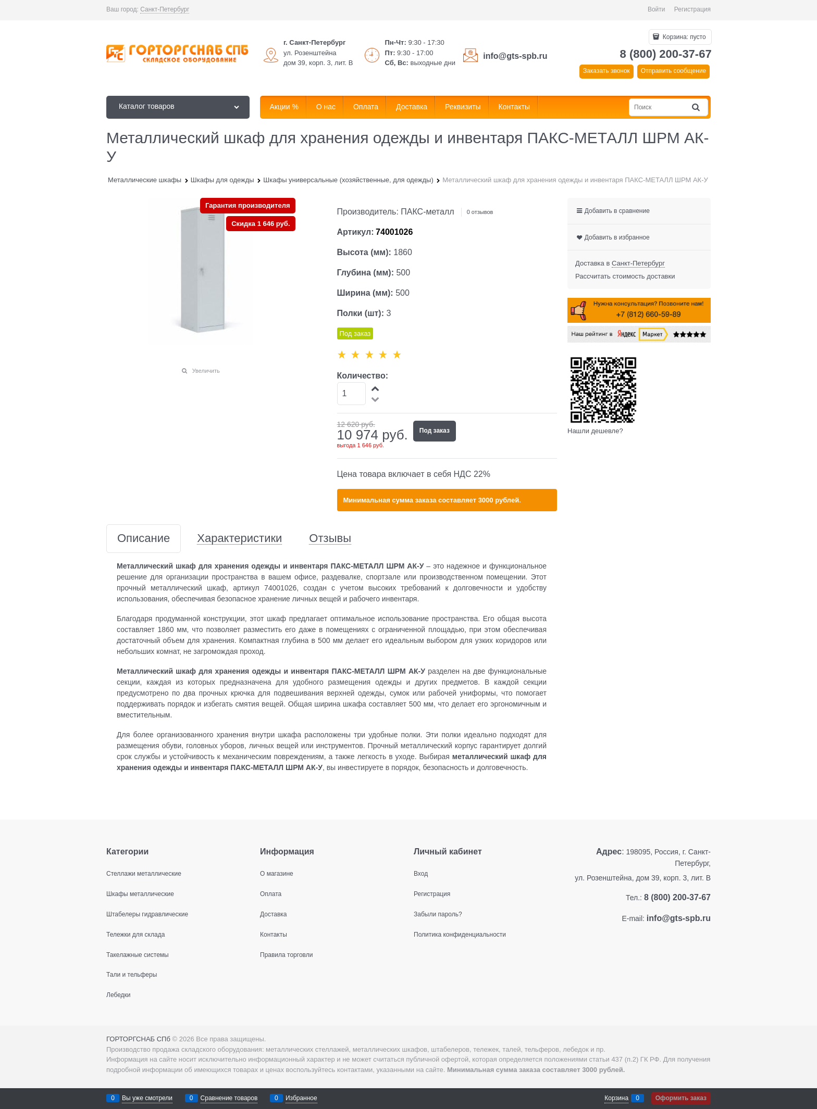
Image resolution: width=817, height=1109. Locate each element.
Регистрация (692, 9)
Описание (143, 539)
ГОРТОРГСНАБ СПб (138, 1039)
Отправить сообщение (674, 70)
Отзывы (330, 539)
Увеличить (206, 371)
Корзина (616, 1098)
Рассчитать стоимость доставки (625, 276)
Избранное (301, 1098)
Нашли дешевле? (595, 431)
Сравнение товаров (229, 1098)
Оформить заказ (681, 1098)
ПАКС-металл (427, 211)
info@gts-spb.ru (515, 56)
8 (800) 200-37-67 (666, 53)
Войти (656, 9)
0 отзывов (480, 212)
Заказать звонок (606, 70)
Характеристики (239, 539)
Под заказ (434, 430)
